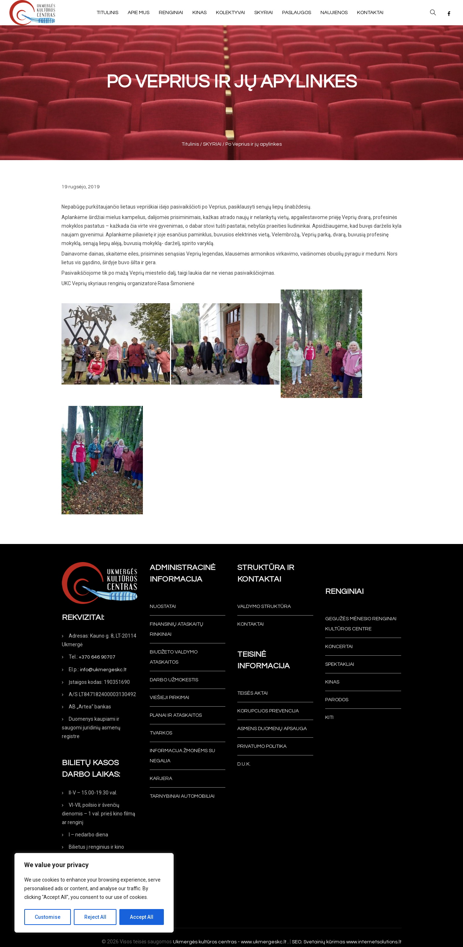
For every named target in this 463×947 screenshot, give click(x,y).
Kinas (332, 682)
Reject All (95, 917)
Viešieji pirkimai (169, 697)
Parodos (336, 699)
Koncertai (339, 646)
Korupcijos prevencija (268, 711)
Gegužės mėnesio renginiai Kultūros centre (360, 623)
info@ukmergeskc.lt (103, 669)
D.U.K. (244, 764)
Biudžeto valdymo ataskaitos (173, 657)
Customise (47, 917)
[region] (94, 893)
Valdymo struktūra (264, 606)
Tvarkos (161, 733)
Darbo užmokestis (174, 679)
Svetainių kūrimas (324, 941)
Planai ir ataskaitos (176, 715)
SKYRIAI (212, 144)
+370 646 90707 (97, 657)
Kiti (329, 717)
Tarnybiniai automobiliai (182, 796)
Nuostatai (163, 606)
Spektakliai (339, 664)
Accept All (141, 917)
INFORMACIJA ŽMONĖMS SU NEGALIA (182, 755)
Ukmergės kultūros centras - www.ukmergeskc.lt (230, 941)
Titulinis (190, 144)
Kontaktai (250, 624)
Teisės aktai (252, 693)
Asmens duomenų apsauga (272, 728)
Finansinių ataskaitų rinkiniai (176, 629)
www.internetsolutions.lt (374, 941)
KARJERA (161, 778)
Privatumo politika (261, 746)
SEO (296, 941)
